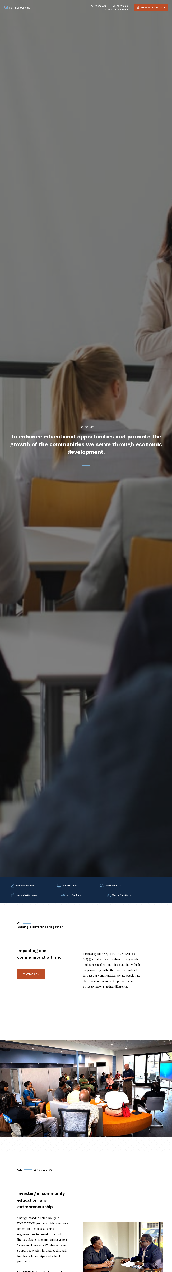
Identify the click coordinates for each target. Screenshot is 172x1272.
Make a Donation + (151, 7)
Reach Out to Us (110, 885)
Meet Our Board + (72, 895)
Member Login (67, 885)
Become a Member (22, 885)
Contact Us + (31, 974)
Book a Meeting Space (24, 895)
